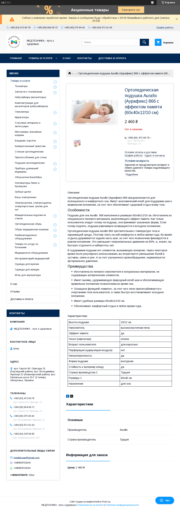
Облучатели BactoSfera (28, 177)
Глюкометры (22, 111)
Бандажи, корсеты (25, 140)
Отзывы (15, 291)
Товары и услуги (40, 58)
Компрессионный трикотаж (30, 146)
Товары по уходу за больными (26, 246)
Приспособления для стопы (31, 157)
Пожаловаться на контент (90, 505)
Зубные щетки (23, 191)
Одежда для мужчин (27, 264)
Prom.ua (106, 501)
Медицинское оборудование (31, 252)
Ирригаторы (22, 117)
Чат (165, 500)
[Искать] (144, 42)
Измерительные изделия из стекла (30, 217)
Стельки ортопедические (29, 151)
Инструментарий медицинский (32, 258)
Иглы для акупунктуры (28, 275)
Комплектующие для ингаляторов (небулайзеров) (31, 105)
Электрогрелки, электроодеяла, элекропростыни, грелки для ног (33, 206)
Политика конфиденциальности (122, 505)
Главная (16, 58)
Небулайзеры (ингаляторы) (30, 97)
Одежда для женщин (27, 269)
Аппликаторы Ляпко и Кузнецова (27, 185)
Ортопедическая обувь (28, 224)
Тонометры (21, 86)
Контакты (84, 58)
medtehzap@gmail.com (26, 457)
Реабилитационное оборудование (26, 237)
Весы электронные (25, 197)
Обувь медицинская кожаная (31, 229)
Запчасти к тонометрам (28, 91)
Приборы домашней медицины (26, 170)
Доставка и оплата (112, 58)
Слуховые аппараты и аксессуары (27, 124)
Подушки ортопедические (30, 162)
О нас (67, 58)
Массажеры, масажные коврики (28, 133)
